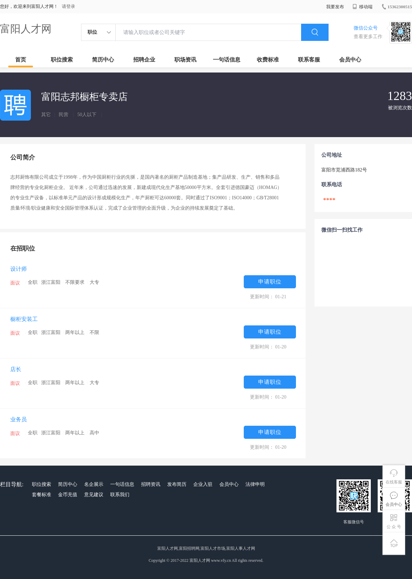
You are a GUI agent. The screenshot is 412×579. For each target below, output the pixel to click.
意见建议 (93, 494)
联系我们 (119, 494)
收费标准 (268, 60)
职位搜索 (62, 60)
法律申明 (255, 484)
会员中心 (350, 60)
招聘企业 (144, 60)
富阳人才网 (26, 28)
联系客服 (309, 60)
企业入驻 (203, 484)
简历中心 (103, 60)
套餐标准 (41, 494)
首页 (20, 60)
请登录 (68, 6)
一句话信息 (226, 60)
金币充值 (67, 494)
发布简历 (176, 484)
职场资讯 (185, 60)
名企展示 (93, 484)
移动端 (363, 6)
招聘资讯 (150, 484)
